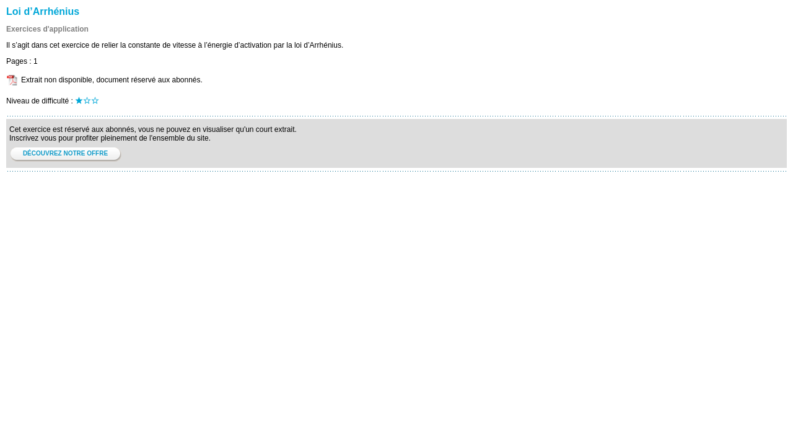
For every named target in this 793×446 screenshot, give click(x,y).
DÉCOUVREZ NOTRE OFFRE (65, 153)
